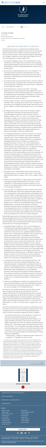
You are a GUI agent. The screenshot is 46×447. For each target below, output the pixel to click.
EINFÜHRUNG (10, 27)
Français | (5, 415)
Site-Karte (36, 438)
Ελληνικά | (24, 415)
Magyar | (25, 419)
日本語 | (5, 419)
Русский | (25, 422)
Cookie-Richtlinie (15, 438)
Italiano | (24, 417)
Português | (7, 422)
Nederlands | (6, 420)
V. (27, 27)
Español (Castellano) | (27, 412)
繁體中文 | (6, 410)
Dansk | (24, 410)
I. (16, 27)
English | (5, 412)
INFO (3, 27)
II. (18, 27)
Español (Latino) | (7, 413)
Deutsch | (25, 413)
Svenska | (6, 424)
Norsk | (25, 420)
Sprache (3, 408)
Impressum (22, 438)
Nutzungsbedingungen (5, 438)
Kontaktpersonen (29, 438)
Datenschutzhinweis (34, 437)
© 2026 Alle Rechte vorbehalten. (15, 437)
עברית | (5, 417)
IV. (25, 27)
